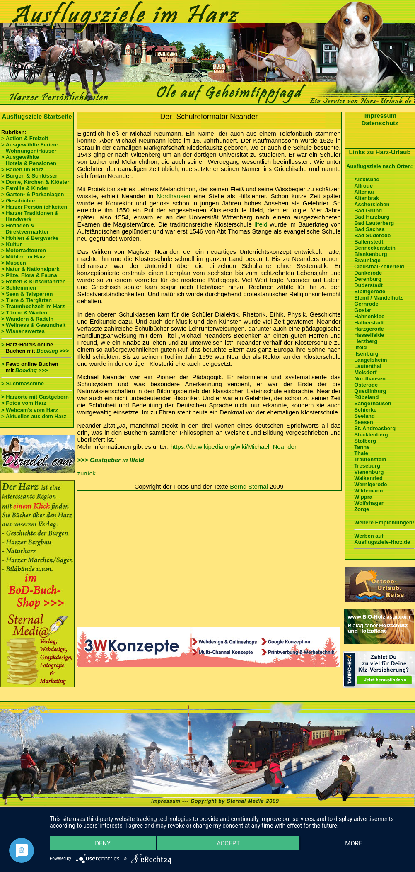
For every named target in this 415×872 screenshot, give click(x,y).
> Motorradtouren (23, 250)
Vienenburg (369, 472)
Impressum (379, 115)
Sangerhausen (372, 403)
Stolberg (365, 441)
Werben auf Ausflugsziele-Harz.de (382, 539)
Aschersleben (371, 204)
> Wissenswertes (23, 331)
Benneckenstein (375, 248)
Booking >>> (52, 351)
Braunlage (367, 260)
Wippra (363, 497)
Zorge (361, 509)
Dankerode (368, 273)
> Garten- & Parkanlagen (32, 194)
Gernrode (366, 304)
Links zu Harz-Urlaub (379, 152)
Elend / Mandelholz (378, 298)
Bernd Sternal (249, 486)
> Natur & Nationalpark (30, 269)
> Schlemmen (18, 288)
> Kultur (11, 244)
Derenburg (367, 279)
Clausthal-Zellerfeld (379, 266)
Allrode (363, 186)
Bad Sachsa (369, 229)
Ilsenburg (366, 354)
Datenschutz (379, 123)
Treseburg (367, 466)
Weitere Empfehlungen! (384, 522)
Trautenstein (370, 459)
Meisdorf (365, 372)
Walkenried (368, 478)
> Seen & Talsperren (27, 294)
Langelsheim (370, 360)
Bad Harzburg (371, 217)
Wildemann (368, 490)
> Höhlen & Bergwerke (29, 238)
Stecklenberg (371, 434)
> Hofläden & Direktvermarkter (25, 228)
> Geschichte (18, 200)
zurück (86, 473)
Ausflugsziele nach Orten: (379, 166)
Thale (361, 453)
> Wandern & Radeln (27, 319)
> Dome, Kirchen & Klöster (35, 182)
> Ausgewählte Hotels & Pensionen (28, 160)
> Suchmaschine (22, 383)
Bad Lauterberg (374, 223)
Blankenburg (370, 254)
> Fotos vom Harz (23, 403)
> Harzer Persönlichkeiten (34, 207)
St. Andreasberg (375, 428)
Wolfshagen (369, 503)
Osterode (366, 385)
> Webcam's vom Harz (29, 410)
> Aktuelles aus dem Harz (33, 416)
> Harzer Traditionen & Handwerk (29, 216)
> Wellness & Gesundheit (33, 325)
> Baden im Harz (22, 169)
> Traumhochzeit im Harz (33, 306)
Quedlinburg (370, 391)
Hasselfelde (369, 335)
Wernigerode (370, 484)
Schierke (365, 410)
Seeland (364, 416)
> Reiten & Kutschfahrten (33, 281)
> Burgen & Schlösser (29, 176)
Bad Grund (368, 210)
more (353, 843)
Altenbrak (366, 198)
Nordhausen (174, 196)
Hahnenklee (369, 316)
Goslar (362, 310)
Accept (228, 843)
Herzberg (365, 341)
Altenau (364, 192)
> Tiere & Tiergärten (26, 300)
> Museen (13, 263)
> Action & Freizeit (24, 138)
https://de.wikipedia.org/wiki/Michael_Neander (234, 446)
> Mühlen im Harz (23, 256)
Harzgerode (369, 329)
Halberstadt (369, 322)
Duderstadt (368, 285)
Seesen (363, 422)
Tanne (361, 447)
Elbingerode (369, 291)
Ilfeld (261, 224)
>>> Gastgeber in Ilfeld (110, 459)
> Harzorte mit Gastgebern (35, 397)
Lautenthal (367, 366)
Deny (103, 843)
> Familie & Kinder (24, 188)
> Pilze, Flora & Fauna (29, 275)
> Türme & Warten (24, 312)
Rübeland (366, 397)
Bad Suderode (372, 235)
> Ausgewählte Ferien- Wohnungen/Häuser (30, 147)
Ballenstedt (368, 242)
